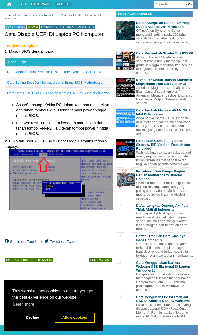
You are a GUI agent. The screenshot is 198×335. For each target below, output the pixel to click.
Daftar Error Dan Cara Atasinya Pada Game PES (160, 238)
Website (63, 4)
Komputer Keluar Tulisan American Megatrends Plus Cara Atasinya (164, 82)
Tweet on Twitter (61, 241)
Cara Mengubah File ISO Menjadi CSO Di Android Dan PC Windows (163, 299)
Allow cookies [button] (74, 317)
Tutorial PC (85, 26)
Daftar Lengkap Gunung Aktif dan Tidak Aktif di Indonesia (162, 207)
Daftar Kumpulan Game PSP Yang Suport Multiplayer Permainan (163, 25)
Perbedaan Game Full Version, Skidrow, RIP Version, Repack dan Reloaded (163, 144)
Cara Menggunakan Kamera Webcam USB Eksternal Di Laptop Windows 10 (163, 266)
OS (23, 4)
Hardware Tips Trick (57, 26)
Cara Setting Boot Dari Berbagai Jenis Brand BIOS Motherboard (55, 82)
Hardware (41, 4)
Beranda (45, 259)
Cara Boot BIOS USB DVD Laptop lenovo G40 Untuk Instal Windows (58, 93)
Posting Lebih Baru (21, 259)
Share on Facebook (24, 241)
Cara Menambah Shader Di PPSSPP (164, 53)
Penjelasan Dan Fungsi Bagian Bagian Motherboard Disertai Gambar (160, 175)
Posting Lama (100, 259)
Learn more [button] (23, 304)
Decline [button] (32, 317)
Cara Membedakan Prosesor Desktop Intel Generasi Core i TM (54, 72)
